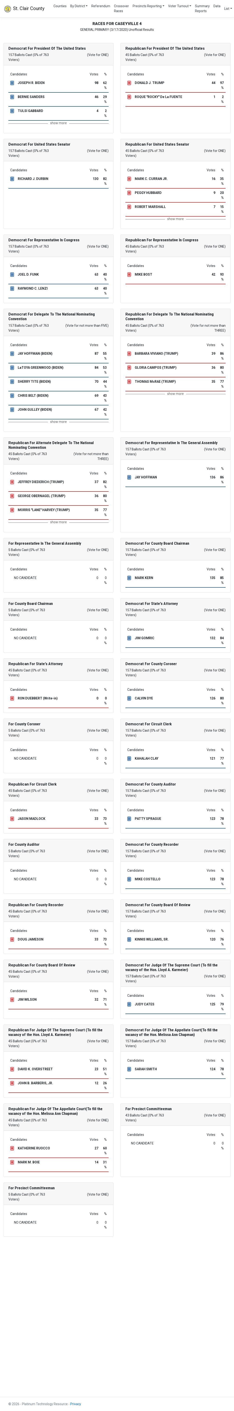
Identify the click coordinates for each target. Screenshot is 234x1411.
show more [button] (58, 123)
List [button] (226, 9)
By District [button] (77, 6)
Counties (60, 6)
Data (216, 6)
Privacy (75, 1404)
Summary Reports (202, 8)
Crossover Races (121, 8)
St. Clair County (24, 8)
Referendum (100, 6)
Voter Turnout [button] (178, 6)
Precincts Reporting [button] (147, 6)
